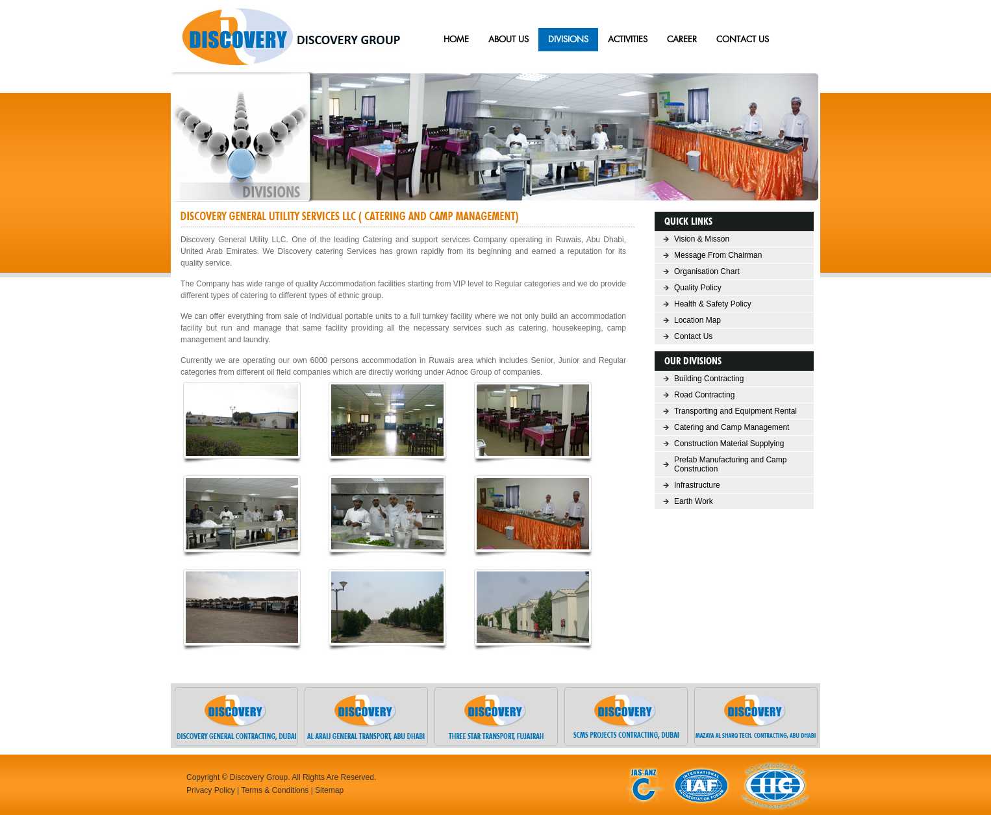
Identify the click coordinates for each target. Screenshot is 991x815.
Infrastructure (697, 485)
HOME (456, 39)
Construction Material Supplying (729, 443)
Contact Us (693, 336)
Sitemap (329, 790)
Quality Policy (697, 287)
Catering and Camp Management (731, 427)
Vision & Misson (701, 239)
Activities (627, 39)
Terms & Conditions (274, 790)
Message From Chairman (718, 255)
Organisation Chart (707, 271)
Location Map (697, 320)
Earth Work (693, 501)
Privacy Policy (210, 790)
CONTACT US (742, 39)
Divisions (568, 39)
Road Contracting (704, 394)
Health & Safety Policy (712, 303)
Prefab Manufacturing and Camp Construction (730, 464)
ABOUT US (508, 39)
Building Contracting (709, 378)
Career (682, 39)
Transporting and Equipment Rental (735, 411)
